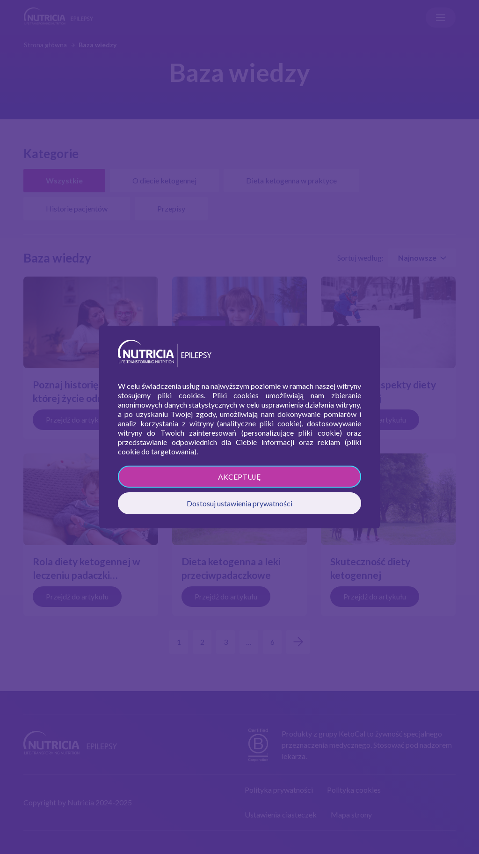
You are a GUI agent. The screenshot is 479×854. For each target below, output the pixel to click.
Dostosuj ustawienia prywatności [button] (239, 503)
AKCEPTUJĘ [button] (239, 476)
